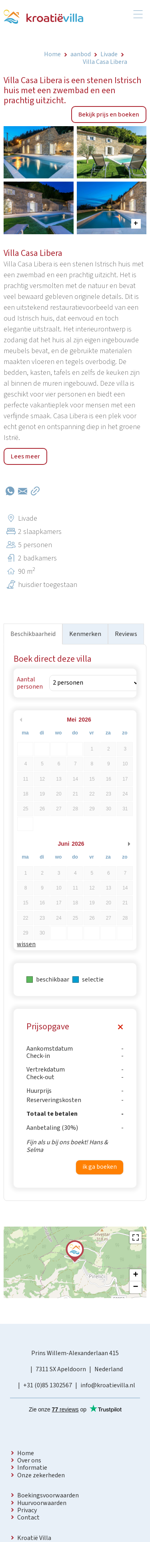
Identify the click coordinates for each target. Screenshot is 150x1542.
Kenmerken (85, 634)
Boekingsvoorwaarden (48, 1495)
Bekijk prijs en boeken (108, 114)
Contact (28, 1517)
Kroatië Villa (34, 1538)
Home (25, 1453)
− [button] (135, 1287)
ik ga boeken (99, 1166)
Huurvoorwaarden (41, 1503)
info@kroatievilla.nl (107, 1385)
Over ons (29, 1460)
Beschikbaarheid (33, 634)
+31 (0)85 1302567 (47, 1385)
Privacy (27, 1510)
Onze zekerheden (41, 1475)
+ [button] (135, 1275)
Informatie (32, 1467)
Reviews (126, 634)
